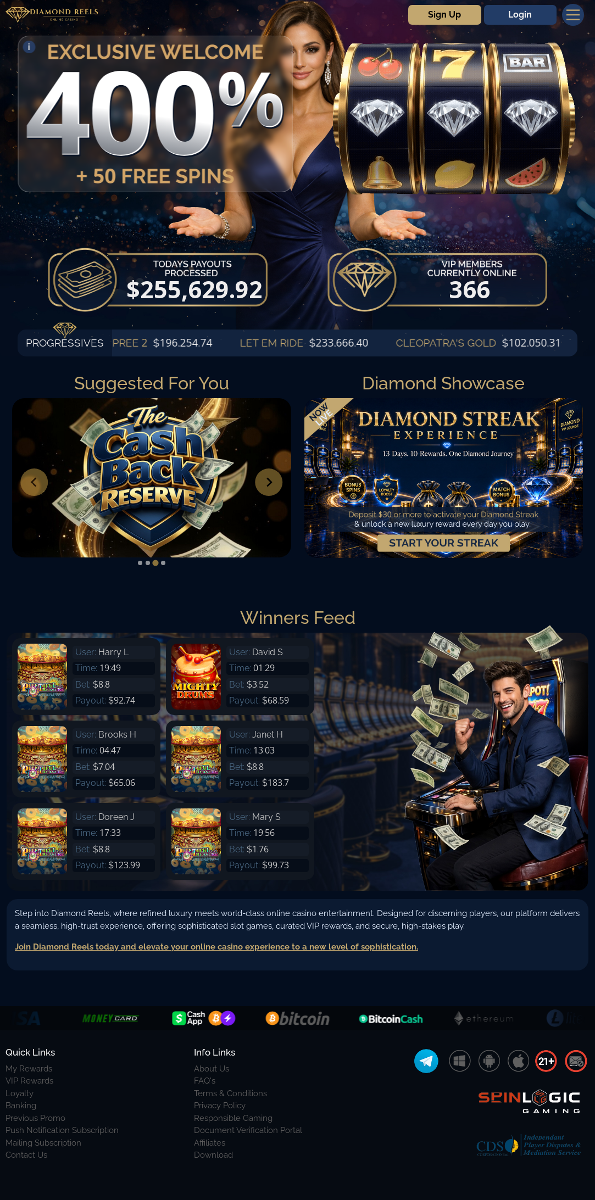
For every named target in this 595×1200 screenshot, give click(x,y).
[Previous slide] (34, 482)
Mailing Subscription (43, 1143)
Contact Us (26, 1155)
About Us (211, 1069)
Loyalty (19, 1093)
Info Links (214, 1052)
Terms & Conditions (230, 1093)
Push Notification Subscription (62, 1130)
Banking (20, 1105)
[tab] (140, 563)
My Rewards (28, 1069)
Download (213, 1155)
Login (520, 14)
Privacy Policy (220, 1105)
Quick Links (30, 1052)
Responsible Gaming (233, 1118)
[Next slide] (269, 482)
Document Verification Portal (248, 1130)
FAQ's (204, 1081)
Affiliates (209, 1143)
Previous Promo (35, 1118)
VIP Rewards (29, 1081)
